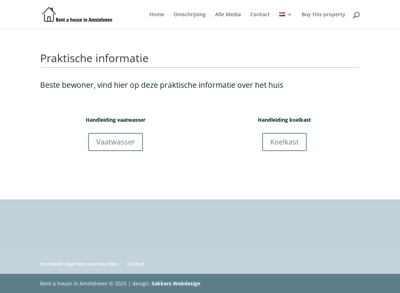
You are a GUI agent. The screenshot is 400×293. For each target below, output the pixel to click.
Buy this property (323, 15)
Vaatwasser (115, 142)
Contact (260, 15)
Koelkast (284, 142)
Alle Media (228, 15)
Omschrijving (190, 15)
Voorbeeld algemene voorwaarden (79, 263)
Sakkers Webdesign (176, 283)
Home (156, 15)
